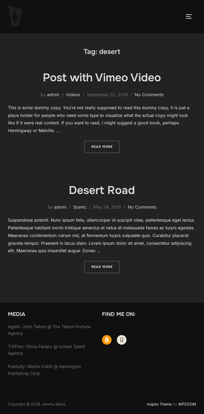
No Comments (149, 94)
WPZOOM (187, 404)
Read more (105, 146)
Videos (73, 94)
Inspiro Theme (159, 404)
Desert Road (102, 190)
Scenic (80, 207)
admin (53, 94)
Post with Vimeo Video (102, 77)
